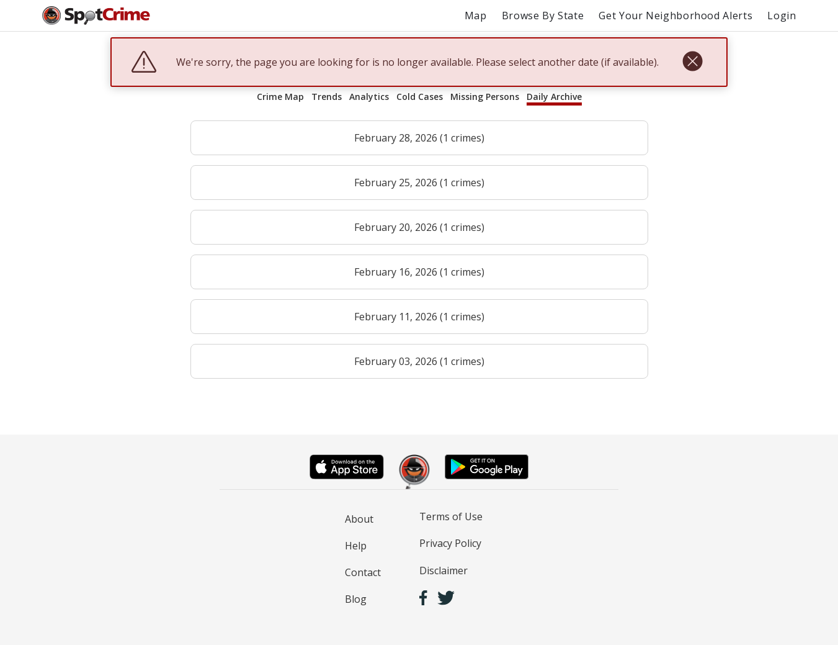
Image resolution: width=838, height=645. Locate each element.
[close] (693, 62)
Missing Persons (484, 96)
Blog (356, 599)
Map (476, 15)
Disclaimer (443, 570)
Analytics (369, 96)
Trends (326, 96)
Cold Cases (419, 96)
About (359, 519)
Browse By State (543, 15)
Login (781, 15)
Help (356, 546)
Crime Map (280, 96)
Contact (363, 572)
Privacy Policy (450, 543)
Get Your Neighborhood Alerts (675, 15)
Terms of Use (451, 516)
